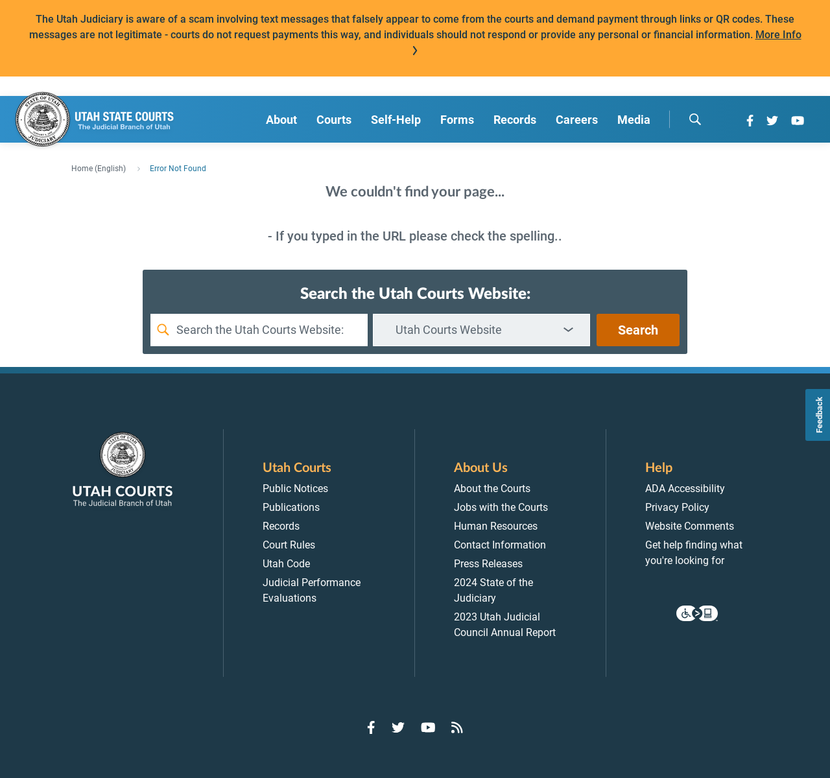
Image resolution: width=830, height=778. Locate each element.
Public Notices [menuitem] (295, 488)
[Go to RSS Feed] (457, 727)
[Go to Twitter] (772, 120)
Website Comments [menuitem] (689, 526)
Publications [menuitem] (291, 507)
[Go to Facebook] (749, 120)
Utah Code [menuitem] (286, 564)
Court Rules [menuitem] (289, 545)
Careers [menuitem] (577, 119)
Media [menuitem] (633, 119)
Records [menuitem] (514, 119)
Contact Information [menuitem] (500, 545)
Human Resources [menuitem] (496, 526)
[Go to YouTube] (797, 120)
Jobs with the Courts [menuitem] (501, 507)
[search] (695, 119)
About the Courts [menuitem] (492, 488)
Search (638, 330)
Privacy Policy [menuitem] (677, 507)
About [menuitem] (281, 119)
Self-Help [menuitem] (396, 119)
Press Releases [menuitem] (488, 564)
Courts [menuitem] (333, 119)
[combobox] (481, 330)
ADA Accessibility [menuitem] (685, 488)
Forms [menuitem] (457, 119)
